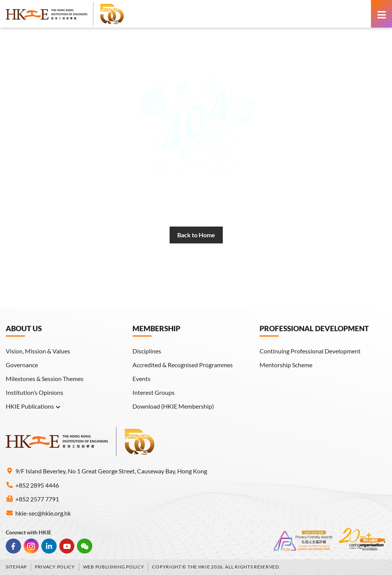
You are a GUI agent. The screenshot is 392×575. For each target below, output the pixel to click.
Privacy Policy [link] (55, 567)
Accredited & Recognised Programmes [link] (182, 364)
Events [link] (141, 378)
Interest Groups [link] (153, 392)
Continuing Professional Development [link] (310, 351)
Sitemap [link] (16, 567)
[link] (65, 14)
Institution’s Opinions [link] (34, 392)
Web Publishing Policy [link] (113, 567)
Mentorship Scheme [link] (286, 364)
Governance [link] (22, 364)
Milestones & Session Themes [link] (44, 378)
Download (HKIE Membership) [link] (173, 406)
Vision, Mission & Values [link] (38, 351)
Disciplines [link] (146, 351)
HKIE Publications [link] (33, 406)
